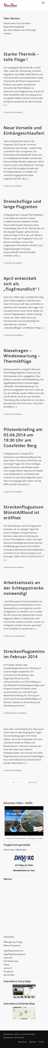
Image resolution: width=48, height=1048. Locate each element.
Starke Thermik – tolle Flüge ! (21, 56)
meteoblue (9, 936)
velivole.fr (8, 968)
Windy (6, 964)
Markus (20, 112)
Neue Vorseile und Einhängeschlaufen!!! (25, 130)
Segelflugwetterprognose (14, 954)
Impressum (32, 1042)
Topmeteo (8, 957)
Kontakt (41, 1042)
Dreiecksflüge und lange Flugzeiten (22, 203)
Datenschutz (22, 1042)
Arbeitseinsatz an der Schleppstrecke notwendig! (24, 588)
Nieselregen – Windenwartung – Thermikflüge (22, 356)
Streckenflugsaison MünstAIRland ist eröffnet (24, 512)
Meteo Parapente (12, 945)
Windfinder (8, 971)
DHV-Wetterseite (11, 961)
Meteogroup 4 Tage (13, 942)
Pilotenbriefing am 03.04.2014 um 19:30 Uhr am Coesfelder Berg (23, 437)
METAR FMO (9, 975)
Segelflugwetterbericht (13, 950)
